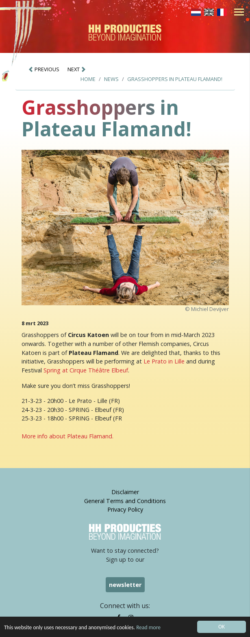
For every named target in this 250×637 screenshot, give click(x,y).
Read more (148, 628)
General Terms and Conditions (125, 501)
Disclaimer (125, 492)
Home (88, 79)
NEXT (76, 69)
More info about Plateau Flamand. (67, 436)
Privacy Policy (125, 509)
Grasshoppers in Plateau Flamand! (174, 79)
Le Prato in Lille (164, 361)
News (111, 79)
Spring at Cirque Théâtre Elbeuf (85, 370)
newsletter (125, 585)
